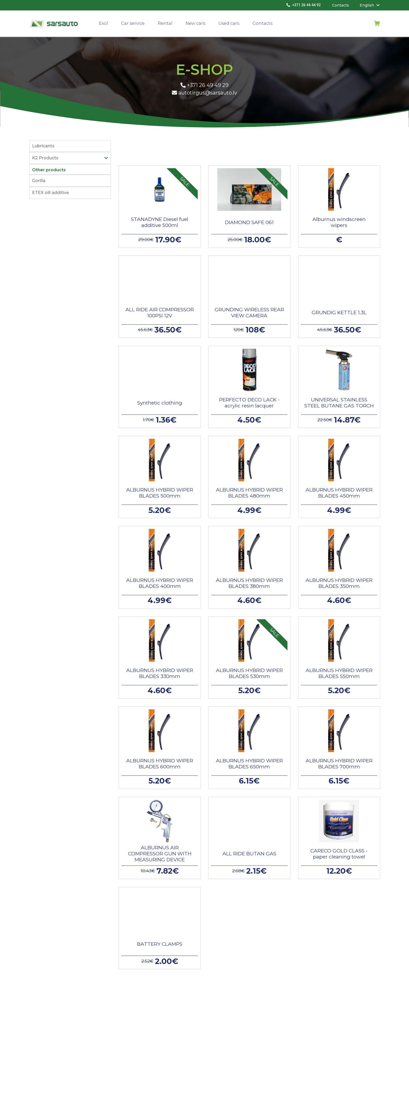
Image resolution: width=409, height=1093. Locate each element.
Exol (103, 23)
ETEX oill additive (50, 192)
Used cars (228, 23)
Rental (165, 23)
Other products (49, 169)
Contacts (262, 23)
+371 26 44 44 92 (303, 5)
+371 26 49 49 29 (204, 85)
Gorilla (38, 180)
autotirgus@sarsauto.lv (204, 93)
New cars (195, 23)
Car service (133, 23)
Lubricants (43, 145)
